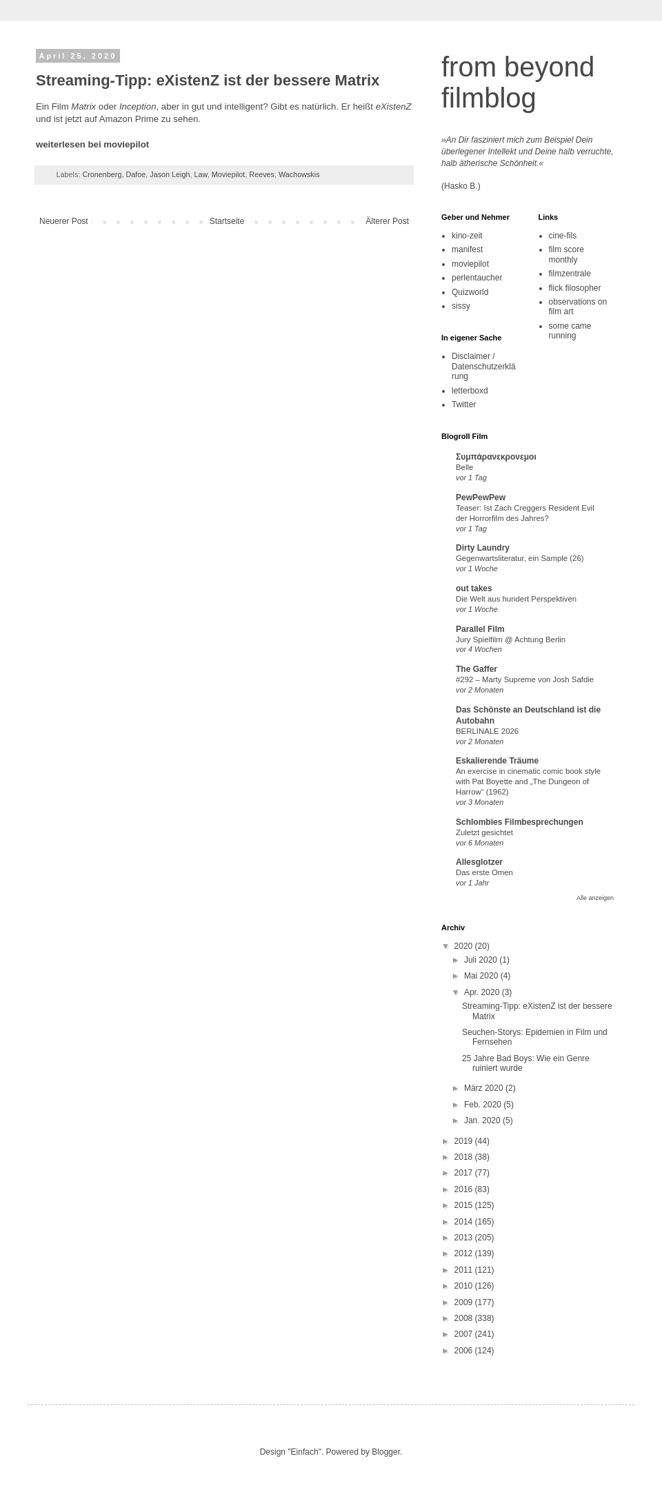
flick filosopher (575, 288)
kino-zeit (467, 235)
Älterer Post (387, 221)
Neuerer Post (63, 221)
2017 (464, 1173)
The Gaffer (476, 669)
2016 (464, 1189)
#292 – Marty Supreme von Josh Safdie (525, 679)
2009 (464, 1302)
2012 (464, 1253)
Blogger (386, 1452)
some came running (570, 330)
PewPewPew (480, 497)
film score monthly (566, 254)
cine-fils (563, 235)
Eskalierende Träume (497, 761)
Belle (464, 467)
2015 (464, 1205)
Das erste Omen (484, 872)
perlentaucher (477, 278)
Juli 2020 (481, 960)
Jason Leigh (170, 174)
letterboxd (470, 391)
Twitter (464, 404)
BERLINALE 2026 (487, 731)
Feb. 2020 (483, 1104)
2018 (464, 1157)
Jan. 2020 (483, 1120)
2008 (464, 1318)
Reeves (261, 174)
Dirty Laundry (483, 548)
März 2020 (484, 1088)
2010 (464, 1286)
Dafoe (136, 174)
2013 (464, 1237)
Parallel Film (480, 629)
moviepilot (470, 264)
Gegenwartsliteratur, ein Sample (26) (520, 558)
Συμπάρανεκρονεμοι (496, 457)
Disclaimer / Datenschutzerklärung (484, 366)
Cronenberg (101, 174)
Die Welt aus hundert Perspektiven (516, 599)
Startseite (227, 221)
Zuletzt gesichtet (484, 832)
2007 (464, 1334)
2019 (464, 1141)
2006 (464, 1350)
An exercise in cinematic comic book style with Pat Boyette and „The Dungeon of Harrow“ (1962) (528, 781)
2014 (464, 1222)
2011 (464, 1270)
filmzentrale (570, 273)
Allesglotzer (479, 862)
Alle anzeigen (595, 897)
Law (201, 174)
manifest (467, 249)
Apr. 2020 (483, 992)
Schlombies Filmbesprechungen (519, 822)
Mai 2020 (482, 976)
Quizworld (470, 292)
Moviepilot (228, 174)
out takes (474, 588)
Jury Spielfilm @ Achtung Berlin (510, 639)
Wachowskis (299, 174)
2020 (464, 946)
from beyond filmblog (517, 82)
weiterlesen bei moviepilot (92, 144)
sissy (461, 306)
